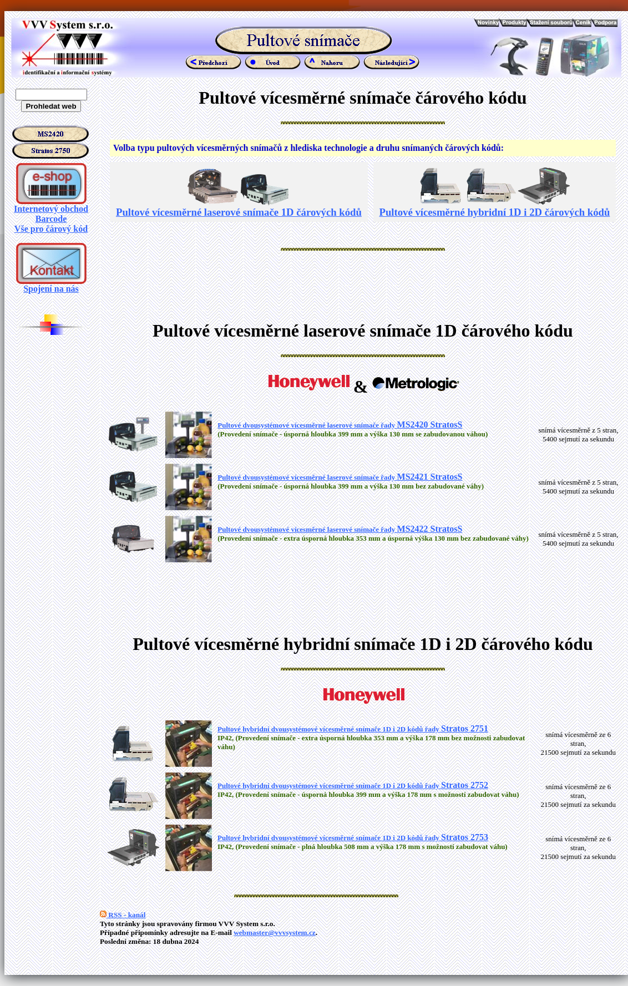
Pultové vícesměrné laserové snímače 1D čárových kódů (239, 207)
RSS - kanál (122, 915)
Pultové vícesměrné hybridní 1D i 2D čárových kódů (494, 207)
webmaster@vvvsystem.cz (275, 932)
